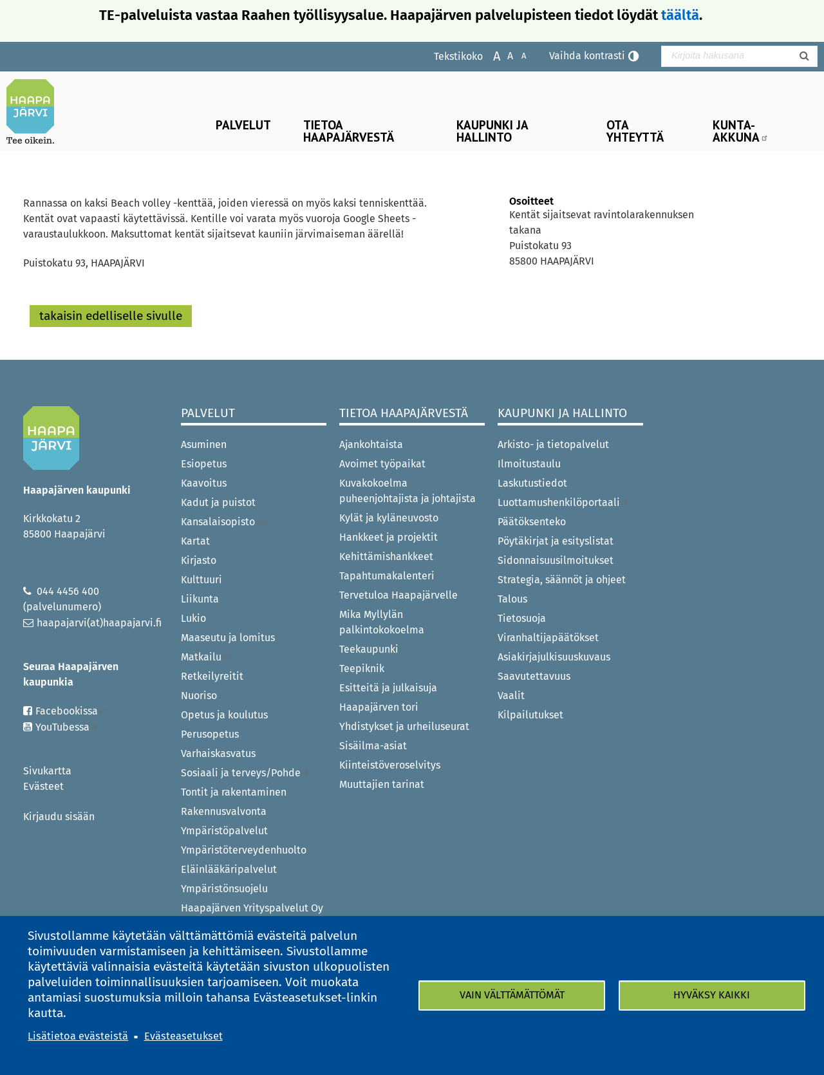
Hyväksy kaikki (711, 995)
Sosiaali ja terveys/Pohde (245, 773)
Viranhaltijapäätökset (548, 637)
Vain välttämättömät (512, 995)
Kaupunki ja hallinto (492, 131)
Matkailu (205, 657)
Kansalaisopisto (224, 522)
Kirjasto (198, 560)
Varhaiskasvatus (218, 753)
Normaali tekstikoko (503, 55)
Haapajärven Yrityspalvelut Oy (252, 908)
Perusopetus (210, 734)
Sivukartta (47, 771)
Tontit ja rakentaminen (233, 792)
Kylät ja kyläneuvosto (388, 518)
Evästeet (43, 786)
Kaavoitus (204, 483)
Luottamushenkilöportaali (563, 502)
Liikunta (200, 599)
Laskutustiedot (532, 483)
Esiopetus (204, 464)
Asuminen (204, 444)
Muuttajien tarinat (381, 784)
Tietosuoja (522, 618)
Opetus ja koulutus (224, 715)
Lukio (193, 618)
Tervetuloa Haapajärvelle (398, 595)
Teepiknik (361, 668)
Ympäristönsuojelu (224, 889)
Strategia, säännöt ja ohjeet (562, 580)
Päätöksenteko (532, 522)
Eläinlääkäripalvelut (229, 869)
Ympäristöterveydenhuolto (243, 850)
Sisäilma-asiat (373, 746)
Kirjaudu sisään (59, 816)
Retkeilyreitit (212, 676)
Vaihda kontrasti (587, 56)
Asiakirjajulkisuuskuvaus (554, 657)
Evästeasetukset (183, 1036)
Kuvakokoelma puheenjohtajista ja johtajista (407, 491)
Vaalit (511, 695)
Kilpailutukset (530, 715)
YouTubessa (66, 727)
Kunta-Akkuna (741, 131)
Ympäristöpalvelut (224, 831)
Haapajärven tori (378, 707)
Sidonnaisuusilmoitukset (555, 560)
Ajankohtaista (371, 444)
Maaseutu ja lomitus (228, 637)
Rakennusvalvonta (224, 811)
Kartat (195, 541)
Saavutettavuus (534, 676)
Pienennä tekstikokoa (517, 55)
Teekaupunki (368, 649)
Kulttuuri (201, 580)
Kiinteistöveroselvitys (389, 765)
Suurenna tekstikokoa (490, 55)
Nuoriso (199, 695)
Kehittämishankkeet (386, 556)
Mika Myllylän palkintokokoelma (381, 622)
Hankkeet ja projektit (388, 537)
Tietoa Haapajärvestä (348, 131)
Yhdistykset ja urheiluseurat (404, 726)
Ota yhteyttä (635, 131)
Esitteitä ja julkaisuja (388, 688)
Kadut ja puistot (218, 502)
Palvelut (243, 125)
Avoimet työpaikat (382, 464)
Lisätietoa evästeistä (78, 1036)
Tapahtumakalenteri (387, 576)
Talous (512, 599)
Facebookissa (71, 711)
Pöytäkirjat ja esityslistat (555, 541)
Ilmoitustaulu (529, 464)
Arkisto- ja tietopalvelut (553, 444)
